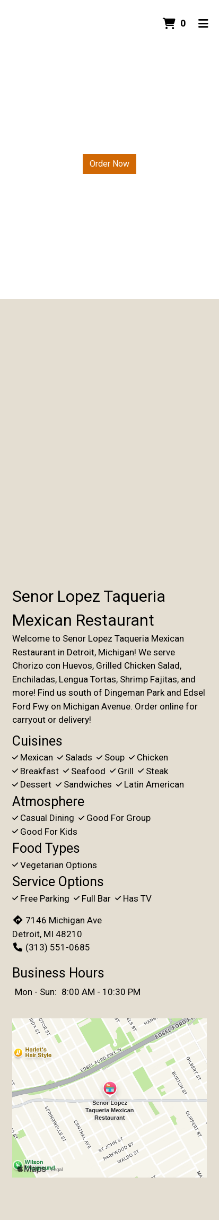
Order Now (109, 164)
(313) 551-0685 (51, 947)
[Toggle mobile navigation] (203, 24)
